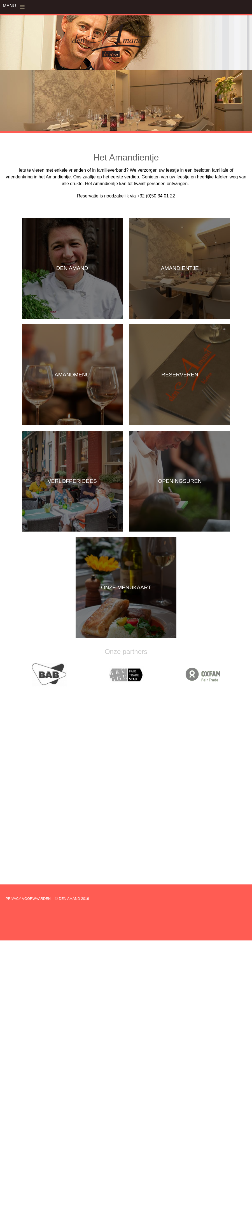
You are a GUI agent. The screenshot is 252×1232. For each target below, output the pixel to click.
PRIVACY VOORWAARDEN (28, 898)
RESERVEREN (179, 375)
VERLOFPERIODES (72, 481)
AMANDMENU (72, 375)
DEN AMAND (72, 268)
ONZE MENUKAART (126, 587)
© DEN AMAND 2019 (72, 898)
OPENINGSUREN (180, 481)
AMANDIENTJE (180, 268)
